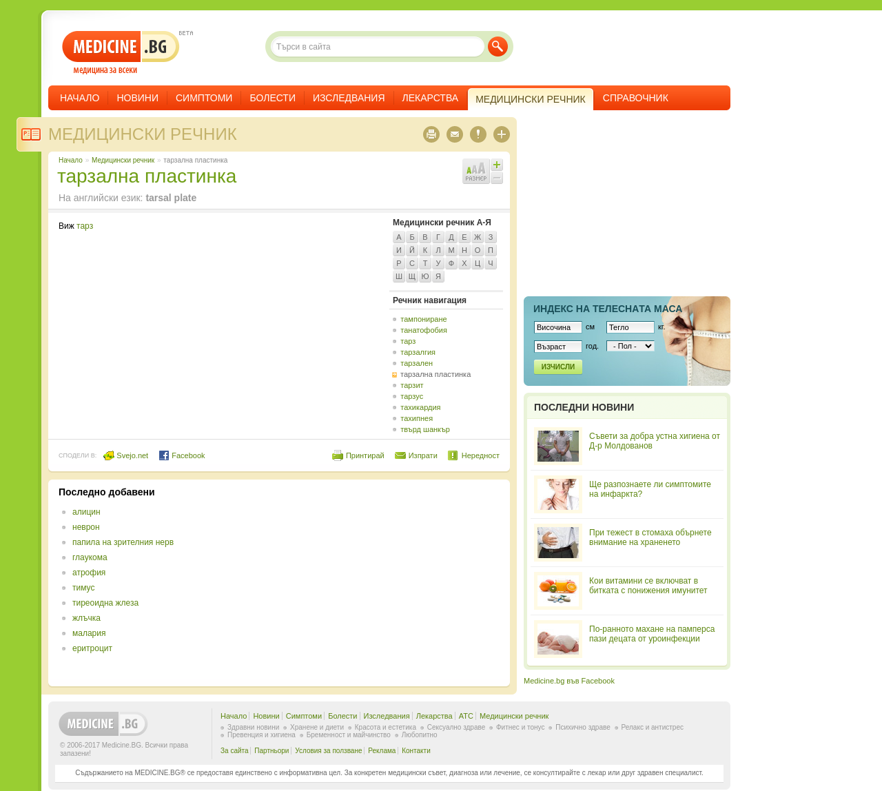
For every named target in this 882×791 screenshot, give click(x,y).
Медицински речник (142, 134)
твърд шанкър (425, 429)
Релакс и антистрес (653, 727)
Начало (79, 97)
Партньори (271, 750)
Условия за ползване (328, 750)
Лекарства (430, 97)
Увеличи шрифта (497, 164)
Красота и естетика (385, 727)
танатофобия (423, 330)
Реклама (382, 750)
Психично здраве (583, 727)
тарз (84, 226)
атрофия (88, 572)
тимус (83, 588)
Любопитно (420, 735)
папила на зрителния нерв (123, 542)
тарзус (411, 396)
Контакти (416, 750)
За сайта (234, 750)
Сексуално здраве (456, 727)
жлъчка (86, 618)
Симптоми (204, 97)
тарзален (416, 363)
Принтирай (365, 455)
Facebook (181, 455)
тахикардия (420, 407)
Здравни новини (253, 727)
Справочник (635, 97)
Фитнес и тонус (520, 727)
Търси (498, 46)
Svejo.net (125, 455)
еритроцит (92, 648)
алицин (86, 512)
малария (88, 633)
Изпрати (423, 455)
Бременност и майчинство (349, 735)
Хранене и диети (317, 727)
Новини (137, 97)
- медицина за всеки (121, 52)
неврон (86, 527)
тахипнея (416, 418)
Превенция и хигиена (261, 735)
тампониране (423, 319)
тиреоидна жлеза (105, 603)
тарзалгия (417, 352)
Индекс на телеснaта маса (607, 308)
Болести (272, 97)
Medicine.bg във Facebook (569, 681)
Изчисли (558, 367)
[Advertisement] (387, 582)
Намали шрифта (497, 178)
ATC (466, 716)
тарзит (411, 385)
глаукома (89, 557)
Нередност (481, 455)
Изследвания (349, 97)
